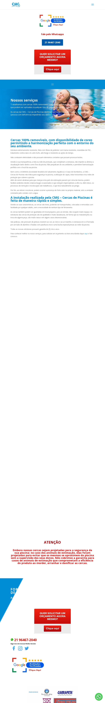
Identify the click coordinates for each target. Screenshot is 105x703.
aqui (86, 233)
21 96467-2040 (52, 42)
